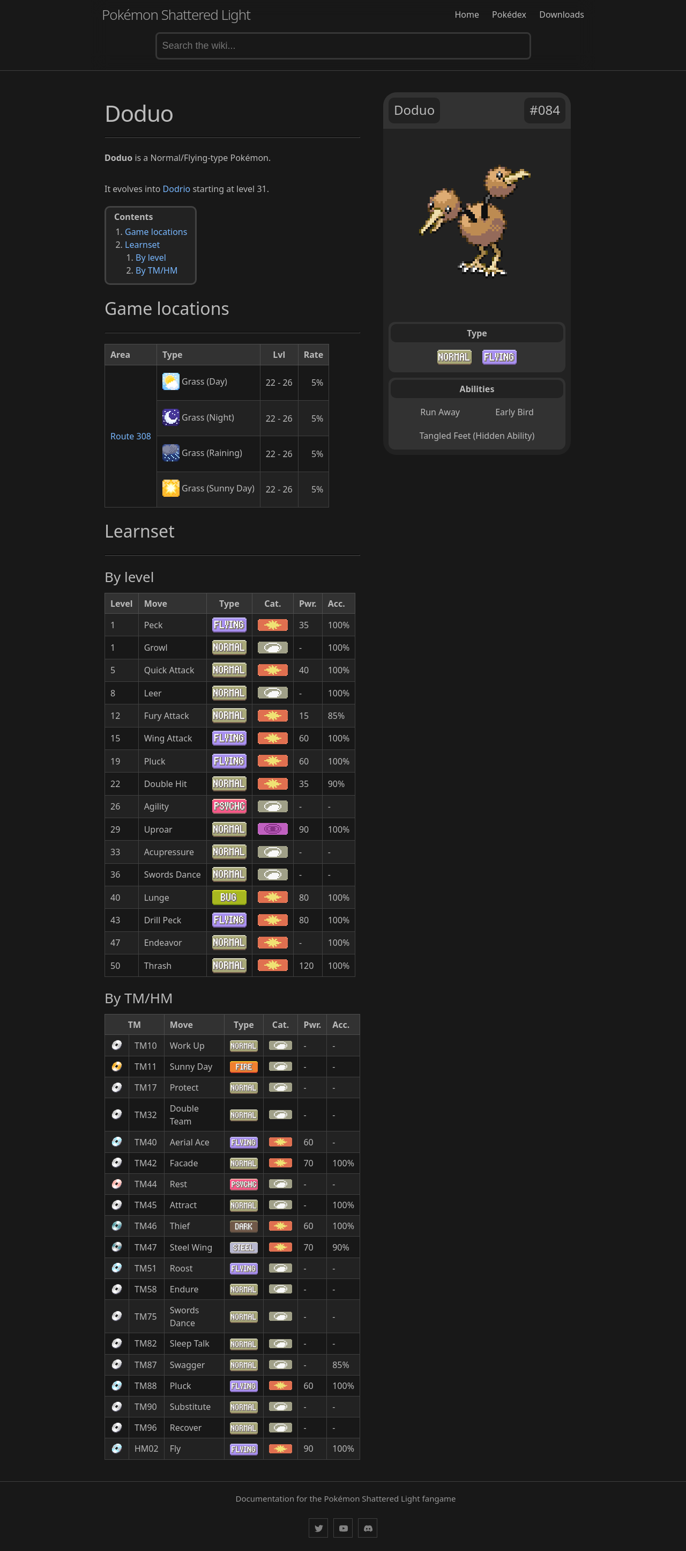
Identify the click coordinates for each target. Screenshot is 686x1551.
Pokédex (509, 14)
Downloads (561, 14)
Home (466, 14)
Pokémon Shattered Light (176, 14)
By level (151, 257)
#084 (545, 110)
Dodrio (177, 189)
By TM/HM (156, 270)
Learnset (142, 245)
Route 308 (130, 436)
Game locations (156, 232)
